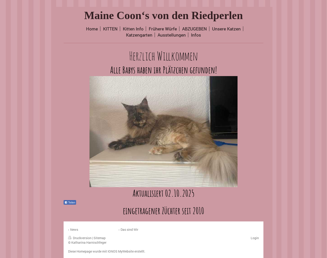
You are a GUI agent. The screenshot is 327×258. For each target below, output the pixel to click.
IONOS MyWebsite (121, 251)
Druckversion (80, 238)
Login (255, 238)
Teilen (69, 202)
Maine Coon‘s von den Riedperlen (163, 15)
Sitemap (100, 238)
